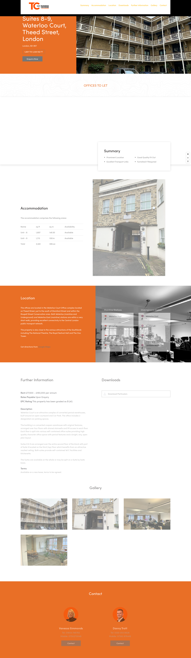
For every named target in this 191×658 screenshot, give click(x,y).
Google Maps (44, 346)
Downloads (124, 5)
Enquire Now (32, 59)
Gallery (154, 5)
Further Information (139, 5)
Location (112, 5)
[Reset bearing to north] (188, 161)
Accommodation (98, 5)
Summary (84, 5)
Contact (163, 5)
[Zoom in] (188, 154)
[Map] (95, 131)
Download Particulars (117, 400)
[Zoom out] (188, 158)
